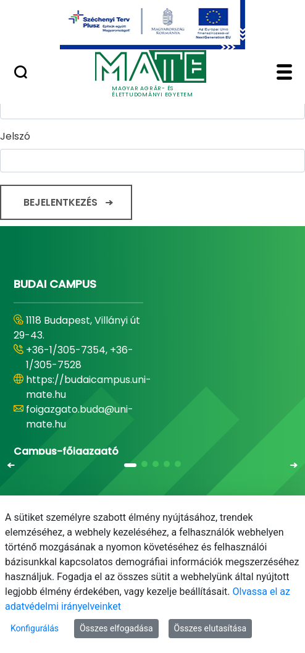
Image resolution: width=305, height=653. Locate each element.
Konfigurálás (34, 628)
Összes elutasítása (210, 628)
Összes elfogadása (116, 628)
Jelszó (15, 136)
